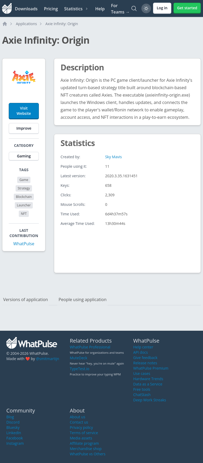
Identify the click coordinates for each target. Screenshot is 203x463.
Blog (10, 416)
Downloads (26, 9)
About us (77, 416)
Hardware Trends (148, 378)
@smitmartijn (47, 358)
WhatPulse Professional (90, 346)
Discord (13, 422)
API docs (140, 352)
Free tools (141, 389)
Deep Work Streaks (149, 399)
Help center (143, 346)
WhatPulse (23, 244)
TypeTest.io (79, 368)
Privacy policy (81, 427)
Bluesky (13, 427)
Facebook (14, 438)
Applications (26, 23)
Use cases (141, 373)
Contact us (79, 422)
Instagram (15, 443)
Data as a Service (147, 384)
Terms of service (84, 432)
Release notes (145, 362)
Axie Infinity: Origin (61, 23)
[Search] (134, 8)
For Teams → (120, 9)
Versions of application (25, 299)
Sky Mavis (113, 156)
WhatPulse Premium (150, 368)
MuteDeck (78, 357)
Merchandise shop (86, 448)
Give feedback (145, 357)
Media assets (81, 438)
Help (100, 9)
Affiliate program (84, 443)
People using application (82, 299)
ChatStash (142, 394)
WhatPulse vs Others (87, 453)
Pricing (51, 9)
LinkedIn (13, 432)
